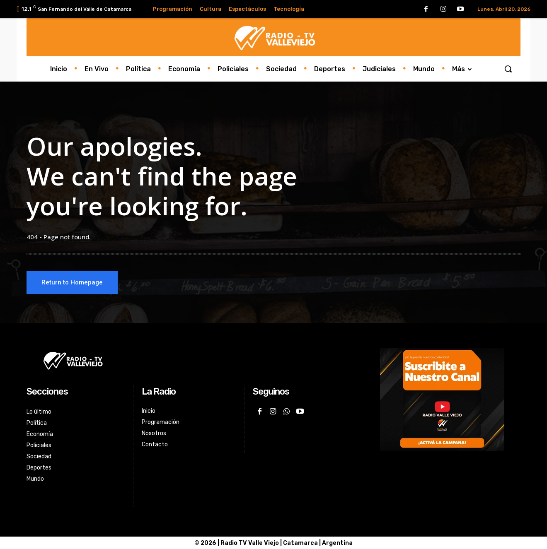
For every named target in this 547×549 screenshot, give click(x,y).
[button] (508, 68)
